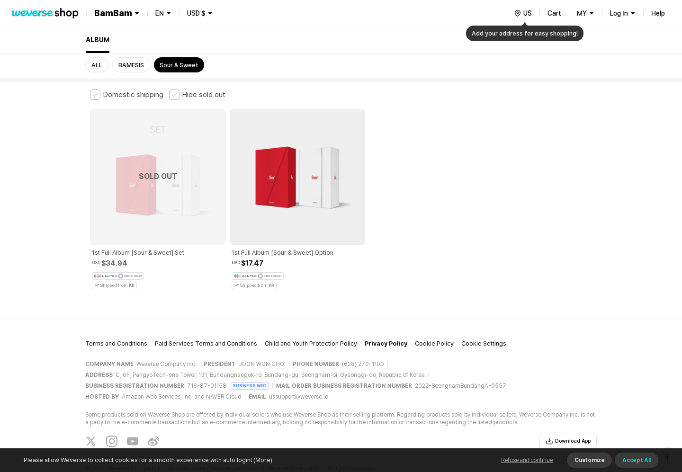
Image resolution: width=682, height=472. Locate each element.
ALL (96, 65)
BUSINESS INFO (250, 355)
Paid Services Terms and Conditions (206, 313)
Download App (568, 411)
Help (658, 13)
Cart (554, 13)
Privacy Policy (386, 313)
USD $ (196, 13)
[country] (523, 13)
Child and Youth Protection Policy (311, 313)
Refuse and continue (527, 460)
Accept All (636, 460)
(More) (262, 459)
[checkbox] (126, 94)
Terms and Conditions (116, 313)
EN (159, 13)
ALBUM (97, 40)
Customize (589, 460)
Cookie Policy (434, 313)
